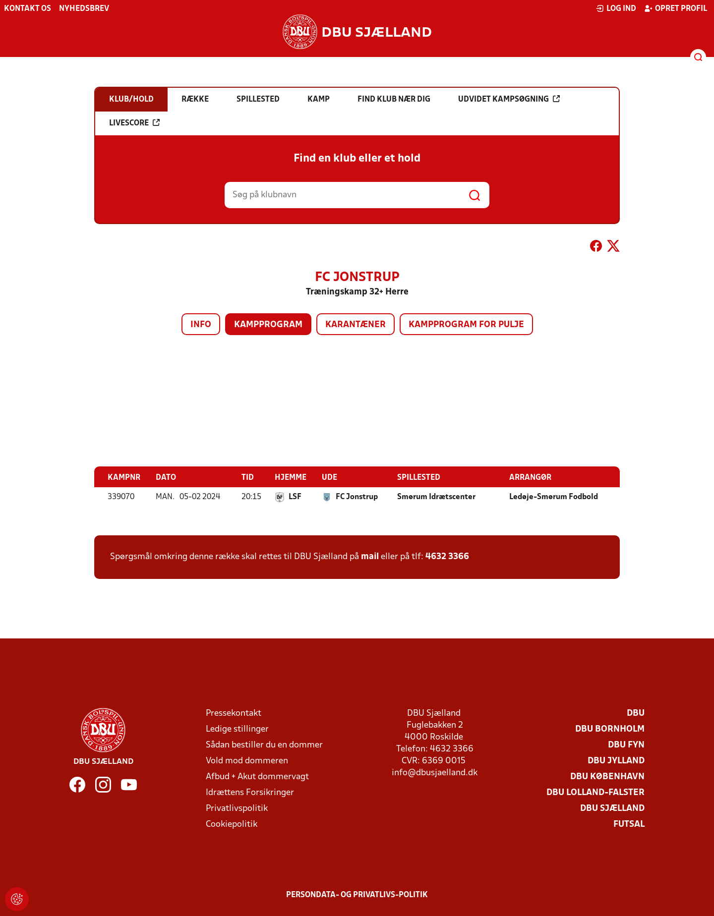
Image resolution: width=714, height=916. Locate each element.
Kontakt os (27, 8)
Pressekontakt (233, 713)
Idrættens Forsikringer (250, 792)
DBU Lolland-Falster (595, 792)
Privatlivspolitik (237, 808)
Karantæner (355, 325)
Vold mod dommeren (247, 760)
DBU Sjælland (612, 808)
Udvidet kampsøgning (509, 99)
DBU (636, 713)
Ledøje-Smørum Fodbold (553, 496)
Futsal (629, 824)
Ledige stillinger (237, 729)
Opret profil (675, 8)
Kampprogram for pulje (466, 325)
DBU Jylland (616, 760)
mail (370, 556)
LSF (295, 496)
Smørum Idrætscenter (436, 496)
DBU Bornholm (610, 729)
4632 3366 (447, 556)
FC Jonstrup (357, 496)
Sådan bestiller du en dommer (264, 745)
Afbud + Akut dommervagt (257, 776)
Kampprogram (268, 325)
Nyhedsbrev (84, 8)
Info (200, 325)
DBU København (607, 776)
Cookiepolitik (231, 824)
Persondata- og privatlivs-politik (357, 894)
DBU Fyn (626, 745)
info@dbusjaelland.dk (434, 772)
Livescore (134, 123)
